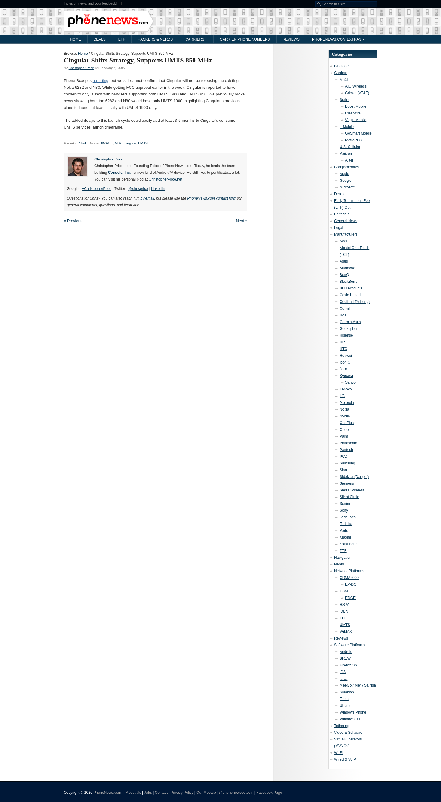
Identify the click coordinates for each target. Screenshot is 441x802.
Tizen (344, 699)
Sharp (344, 470)
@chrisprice (138, 189)
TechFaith (348, 517)
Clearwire (353, 113)
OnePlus (347, 423)
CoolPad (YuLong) (355, 302)
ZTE (343, 551)
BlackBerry (348, 281)
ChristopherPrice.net (165, 179)
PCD (343, 456)
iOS (343, 672)
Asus (344, 261)
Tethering (341, 726)
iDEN (344, 611)
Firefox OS (348, 665)
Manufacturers (346, 234)
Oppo (344, 429)
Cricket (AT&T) (357, 93)
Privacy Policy (182, 792)
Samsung (347, 463)
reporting (100, 80)
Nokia (344, 409)
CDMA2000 (349, 578)
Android (346, 652)
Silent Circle (349, 497)
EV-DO (350, 584)
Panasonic (348, 443)
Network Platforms (349, 571)
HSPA (344, 604)
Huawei (346, 355)
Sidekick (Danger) (354, 477)
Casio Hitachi (350, 295)
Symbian (347, 692)
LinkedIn (158, 189)
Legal (338, 228)
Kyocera (346, 376)
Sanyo (350, 382)
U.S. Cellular (350, 147)
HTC (343, 349)
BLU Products (351, 288)
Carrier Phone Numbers (245, 39)
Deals (100, 39)
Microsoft (347, 187)
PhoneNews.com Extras (338, 39)
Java (343, 679)
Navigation (343, 557)
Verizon (346, 153)
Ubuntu (346, 705)
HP (342, 342)
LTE (343, 618)
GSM (344, 591)
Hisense (346, 335)
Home (75, 39)
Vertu (344, 530)
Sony (344, 510)
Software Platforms (349, 645)
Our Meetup (206, 792)
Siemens (347, 483)
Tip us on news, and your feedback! (90, 3)
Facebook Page (269, 792)
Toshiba (346, 524)
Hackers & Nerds (155, 39)
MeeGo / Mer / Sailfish (358, 685)
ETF (121, 39)
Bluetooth (342, 66)
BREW (345, 658)
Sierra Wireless (352, 490)
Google (346, 180)
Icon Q (345, 362)
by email (147, 198)
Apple (344, 174)
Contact (161, 792)
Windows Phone (353, 712)
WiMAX (346, 631)
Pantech (346, 450)
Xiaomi (345, 537)
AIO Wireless (356, 86)
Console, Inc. (119, 172)
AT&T (82, 143)
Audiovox (347, 268)
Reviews (291, 39)
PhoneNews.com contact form (211, 198)
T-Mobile (347, 127)
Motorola (347, 403)
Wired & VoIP (345, 759)
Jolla (343, 369)
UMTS (143, 143)
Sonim (345, 504)
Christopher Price (81, 68)
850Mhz (107, 143)
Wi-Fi (338, 753)
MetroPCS (353, 140)
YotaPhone (348, 544)
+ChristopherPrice (96, 189)
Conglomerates (346, 167)
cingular (130, 143)
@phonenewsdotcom (236, 792)
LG (342, 396)
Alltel (349, 160)
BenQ (344, 275)
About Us (133, 792)
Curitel (345, 308)
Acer (343, 241)
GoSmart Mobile (358, 133)
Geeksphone (350, 328)
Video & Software (348, 732)
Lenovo (346, 389)
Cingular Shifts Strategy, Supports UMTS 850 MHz (138, 60)
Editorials (341, 214)
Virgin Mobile (355, 120)
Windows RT (350, 719)
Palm (344, 436)
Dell (343, 315)
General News (345, 221)
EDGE (350, 598)
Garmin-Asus (350, 322)
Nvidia (345, 416)
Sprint (344, 100)
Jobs (148, 792)
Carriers (196, 39)
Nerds (339, 564)
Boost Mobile (355, 106)
